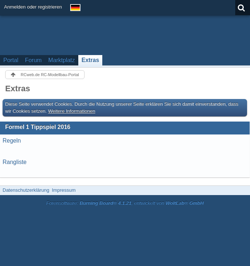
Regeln (12, 140)
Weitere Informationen (71, 111)
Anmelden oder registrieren (33, 7)
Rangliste (15, 162)
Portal (10, 60)
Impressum (63, 190)
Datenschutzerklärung (26, 190)
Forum (33, 60)
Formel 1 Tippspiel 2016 (38, 127)
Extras (90, 60)
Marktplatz (61, 60)
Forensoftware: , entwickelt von (124, 203)
